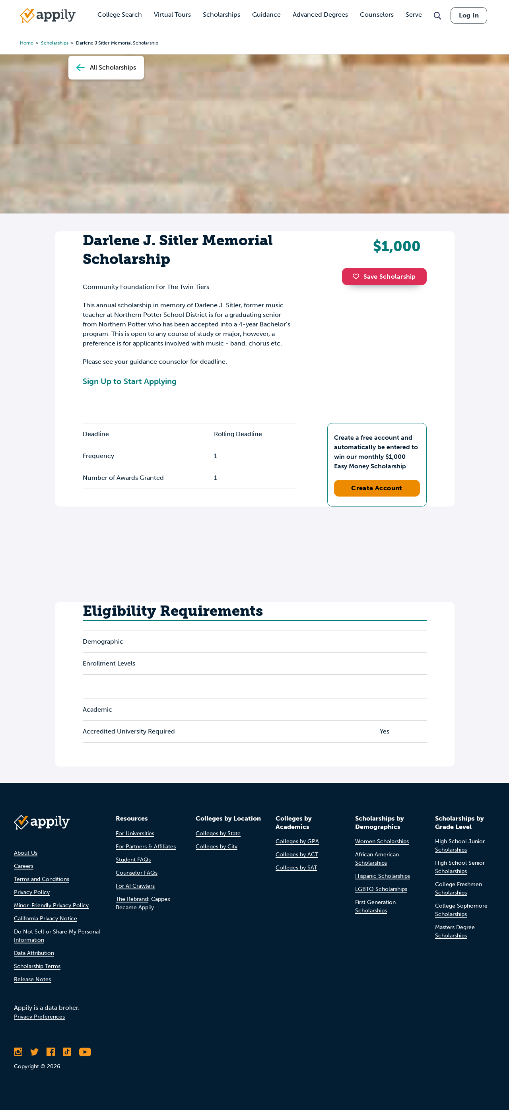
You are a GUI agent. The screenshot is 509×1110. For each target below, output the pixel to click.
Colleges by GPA (297, 841)
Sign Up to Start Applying (130, 381)
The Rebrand (132, 899)
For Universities (135, 833)
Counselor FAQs (136, 872)
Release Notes (32, 979)
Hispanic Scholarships (382, 876)
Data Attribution (34, 953)
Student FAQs (133, 859)
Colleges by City (216, 846)
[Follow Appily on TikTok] (67, 1052)
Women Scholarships (382, 841)
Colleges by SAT (296, 867)
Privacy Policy (32, 892)
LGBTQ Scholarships (381, 889)
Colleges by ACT (297, 854)
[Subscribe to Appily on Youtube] (85, 1052)
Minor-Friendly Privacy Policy (51, 905)
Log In (469, 15)
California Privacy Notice (45, 918)
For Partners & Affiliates (146, 846)
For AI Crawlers (135, 886)
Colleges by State (218, 833)
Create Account (376, 488)
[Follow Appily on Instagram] (18, 1052)
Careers (23, 866)
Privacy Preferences (39, 1016)
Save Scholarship (384, 276)
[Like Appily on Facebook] (51, 1052)
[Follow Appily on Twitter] (34, 1052)
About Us (25, 853)
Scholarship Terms (37, 966)
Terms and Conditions (41, 879)
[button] (358, 276)
